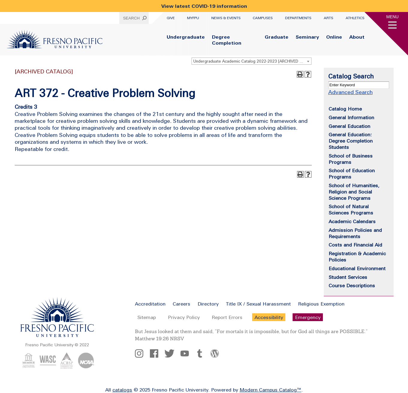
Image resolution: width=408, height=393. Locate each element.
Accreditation (150, 303)
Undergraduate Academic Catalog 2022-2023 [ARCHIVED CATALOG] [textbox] (252, 61)
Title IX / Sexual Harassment (258, 303)
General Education (349, 126)
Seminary (307, 37)
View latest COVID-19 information (204, 6)
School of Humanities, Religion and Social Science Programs (354, 192)
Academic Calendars (352, 221)
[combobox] (251, 61)
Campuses (263, 18)
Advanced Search (350, 92)
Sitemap (146, 317)
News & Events (226, 18)
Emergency (307, 317)
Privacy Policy (184, 317)
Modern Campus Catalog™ (270, 389)
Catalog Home (345, 108)
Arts (328, 18)
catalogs (122, 389)
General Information (351, 117)
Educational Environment (357, 268)
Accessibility (269, 317)
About (357, 37)
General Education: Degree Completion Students (351, 141)
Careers (181, 303)
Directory (208, 303)
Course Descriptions (352, 285)
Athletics (355, 18)
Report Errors (227, 317)
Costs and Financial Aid (355, 244)
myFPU (193, 18)
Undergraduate (186, 37)
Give (171, 18)
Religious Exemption (321, 303)
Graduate (276, 37)
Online (334, 37)
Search (131, 18)
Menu (392, 16)
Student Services (348, 277)
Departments (298, 18)
